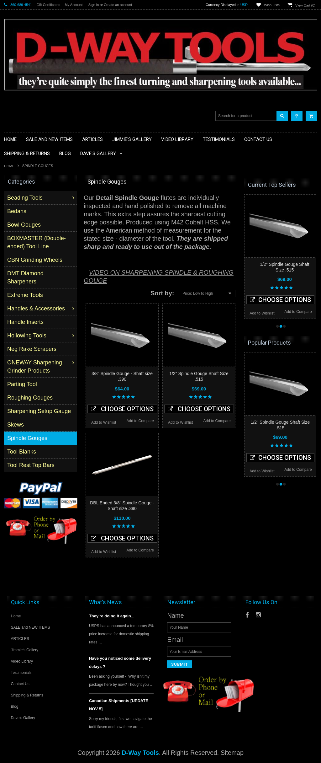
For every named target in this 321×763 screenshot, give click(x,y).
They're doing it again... (111, 616)
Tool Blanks (22, 452)
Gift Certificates (48, 5)
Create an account (118, 5)
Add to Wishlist (103, 422)
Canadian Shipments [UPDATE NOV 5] (118, 704)
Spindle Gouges (28, 438)
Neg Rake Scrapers (32, 349)
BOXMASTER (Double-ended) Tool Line (37, 242)
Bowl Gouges (24, 225)
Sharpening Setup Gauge (39, 411)
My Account (74, 5)
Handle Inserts (26, 322)
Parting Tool (23, 384)
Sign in (93, 5)
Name (175, 615)
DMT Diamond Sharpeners (26, 277)
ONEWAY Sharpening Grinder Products (35, 366)
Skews (16, 425)
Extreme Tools (26, 295)
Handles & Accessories (37, 308)
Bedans (17, 211)
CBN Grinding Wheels (35, 260)
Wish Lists (272, 5)
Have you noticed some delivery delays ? (120, 662)
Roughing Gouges (30, 398)
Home (9, 166)
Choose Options (122, 409)
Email (175, 639)
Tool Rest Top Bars (31, 465)
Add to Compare (140, 421)
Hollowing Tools (27, 335)
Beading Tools (25, 198)
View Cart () (305, 5)
